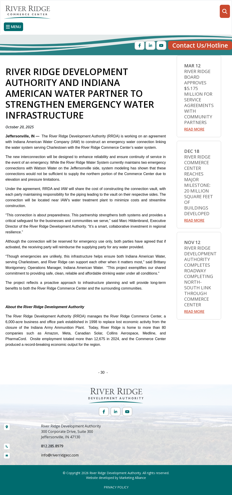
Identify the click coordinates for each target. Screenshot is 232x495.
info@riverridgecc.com (60, 455)
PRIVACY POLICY (116, 487)
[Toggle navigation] (13, 26)
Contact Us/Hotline (200, 45)
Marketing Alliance (132, 477)
